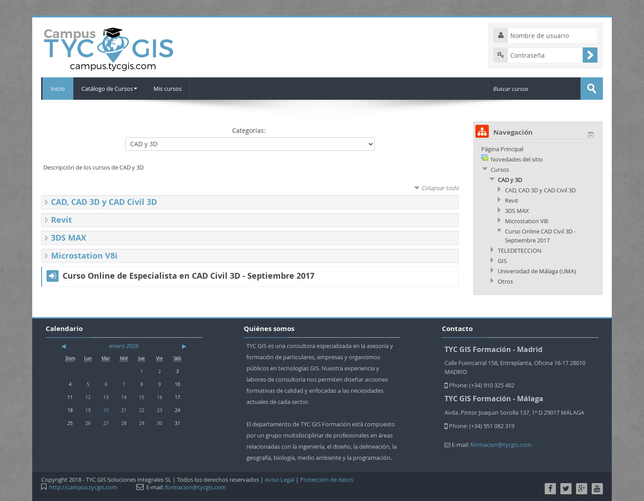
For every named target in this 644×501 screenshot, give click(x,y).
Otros (505, 281)
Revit (61, 219)
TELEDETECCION (520, 250)
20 (106, 410)
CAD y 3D (510, 180)
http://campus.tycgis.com (83, 487)
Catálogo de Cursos (110, 89)
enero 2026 (124, 346)
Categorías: (249, 130)
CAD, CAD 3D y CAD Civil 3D (104, 202)
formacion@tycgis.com (500, 445)
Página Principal (502, 149)
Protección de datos (326, 480)
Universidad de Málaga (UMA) (537, 271)
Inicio (57, 89)
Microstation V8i (84, 255)
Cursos (500, 170)
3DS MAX (68, 237)
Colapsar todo (440, 188)
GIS (502, 261)
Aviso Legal (279, 480)
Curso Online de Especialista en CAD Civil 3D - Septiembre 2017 (188, 276)
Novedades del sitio (517, 159)
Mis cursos (169, 89)
